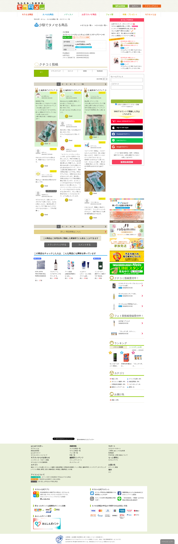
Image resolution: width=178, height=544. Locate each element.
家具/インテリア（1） (117, 387)
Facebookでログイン (121, 134)
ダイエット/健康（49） (118, 381)
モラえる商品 (27, 14)
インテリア (93, 467)
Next (54, 131)
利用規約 (111, 453)
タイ (109, 472)
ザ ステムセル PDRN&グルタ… (128, 304)
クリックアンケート (76, 460)
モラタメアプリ (113, 460)
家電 (42, 469)
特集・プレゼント (130, 14)
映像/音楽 (52, 469)
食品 (32, 467)
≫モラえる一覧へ (86, 25)
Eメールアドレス (117, 77)
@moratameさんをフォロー (85, 439)
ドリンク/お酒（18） (134, 379)
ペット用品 (78, 467)
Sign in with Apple (120, 127)
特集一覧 (72, 455)
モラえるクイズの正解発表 (39, 462)
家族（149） (115, 400)
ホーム (43, 19)
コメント (70, 71)
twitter (85, 71)
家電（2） (131, 387)
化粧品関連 (59, 467)
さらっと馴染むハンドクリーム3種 (122, 35)
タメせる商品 (47, 14)
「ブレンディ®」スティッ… (127, 331)
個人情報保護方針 (108, 539)
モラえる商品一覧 (75, 451)
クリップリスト (151, 6)
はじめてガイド (35, 453)
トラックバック (56, 71)
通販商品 (64, 469)
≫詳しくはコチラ (126, 157)
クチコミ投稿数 (118, 347)
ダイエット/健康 (49, 467)
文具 (46, 469)
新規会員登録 (35, 451)
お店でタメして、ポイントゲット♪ (122, 24)
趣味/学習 (86, 467)
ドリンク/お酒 (39, 467)
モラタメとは (150, 14)
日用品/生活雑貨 (69, 467)
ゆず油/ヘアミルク (124, 321)
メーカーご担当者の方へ (97, 537)
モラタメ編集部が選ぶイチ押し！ (121, 26)
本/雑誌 (58, 469)
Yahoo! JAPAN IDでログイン (123, 121)
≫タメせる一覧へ (101, 25)
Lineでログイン (119, 140)
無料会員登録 (120, 6)
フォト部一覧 (74, 453)
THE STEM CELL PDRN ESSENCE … (40, 276)
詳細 (137, 104)
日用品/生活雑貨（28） (118, 384)
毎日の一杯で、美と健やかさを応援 (122, 33)
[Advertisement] (127, 419)
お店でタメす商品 (89, 14)
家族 (116, 467)
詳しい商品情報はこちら (83, 232)
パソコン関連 (36, 469)
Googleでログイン (120, 147)
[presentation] (127, 95)
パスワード (115, 84)
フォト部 (109, 14)
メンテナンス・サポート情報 (40, 460)
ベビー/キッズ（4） (134, 384)
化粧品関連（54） (133, 381)
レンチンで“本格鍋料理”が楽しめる (122, 28)
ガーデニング (102, 467)
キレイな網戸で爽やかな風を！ (121, 31)
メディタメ (68, 14)
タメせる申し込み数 (135, 347)
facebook (100, 71)
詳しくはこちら (45, 499)
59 (83, 84)
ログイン (135, 6)
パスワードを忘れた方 (127, 106)
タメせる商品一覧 (52, 19)
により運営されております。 (102, 541)
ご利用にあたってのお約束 (116, 451)
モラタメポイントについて (39, 455)
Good (46, 143)
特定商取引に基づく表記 (83, 537)
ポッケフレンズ (74, 462)
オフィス (111, 467)
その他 (70, 469)
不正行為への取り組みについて (118, 455)
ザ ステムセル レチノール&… (128, 294)
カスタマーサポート (114, 448)
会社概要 (74, 537)
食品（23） (114, 379)
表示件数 (99, 79)
